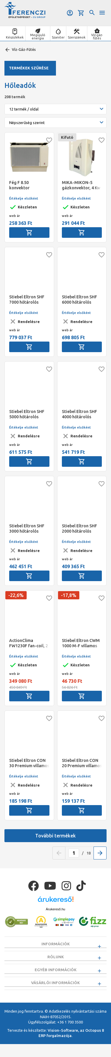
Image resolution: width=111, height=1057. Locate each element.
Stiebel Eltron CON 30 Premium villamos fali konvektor (29, 763)
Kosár (81, 12)
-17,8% (68, 595)
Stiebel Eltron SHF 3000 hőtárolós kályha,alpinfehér (26, 529)
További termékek (55, 835)
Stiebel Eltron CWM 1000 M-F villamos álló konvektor (81, 643)
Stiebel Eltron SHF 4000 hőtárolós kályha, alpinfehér (79, 414)
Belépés (69, 12)
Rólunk (55, 960)
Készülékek (15, 37)
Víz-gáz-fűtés (97, 36)
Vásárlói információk (55, 992)
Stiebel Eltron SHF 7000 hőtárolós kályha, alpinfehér (26, 300)
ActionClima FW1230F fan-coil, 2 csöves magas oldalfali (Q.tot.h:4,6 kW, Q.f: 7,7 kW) (29, 643)
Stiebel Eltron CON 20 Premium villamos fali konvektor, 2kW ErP (82, 763)
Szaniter (58, 37)
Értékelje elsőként (23, 198)
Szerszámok (77, 37)
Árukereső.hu (55, 909)
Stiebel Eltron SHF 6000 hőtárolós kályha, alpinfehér (79, 300)
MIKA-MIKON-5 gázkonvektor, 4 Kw (81, 185)
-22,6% (16, 595)
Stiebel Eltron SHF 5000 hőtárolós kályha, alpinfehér (26, 414)
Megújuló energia (37, 36)
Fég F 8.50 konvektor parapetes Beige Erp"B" (25, 185)
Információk (55, 944)
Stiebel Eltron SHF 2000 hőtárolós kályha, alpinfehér (79, 529)
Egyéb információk (56, 976)
